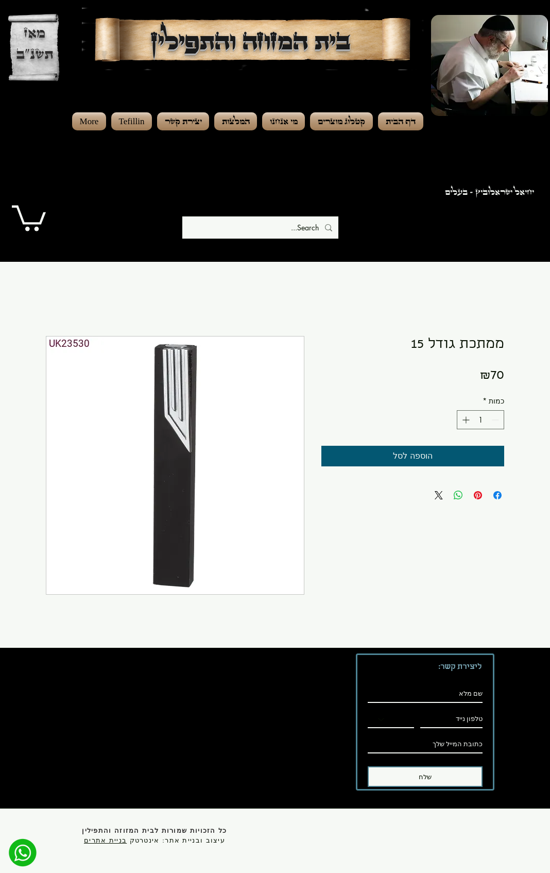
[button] (29, 217)
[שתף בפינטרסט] (478, 495)
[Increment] (464, 420)
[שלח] (425, 776)
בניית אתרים (105, 840)
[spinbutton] (480, 420)
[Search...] (261, 227)
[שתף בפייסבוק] (497, 495)
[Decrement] (496, 420)
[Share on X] (439, 495)
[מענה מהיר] (22, 852)
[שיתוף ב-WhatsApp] (458, 495)
